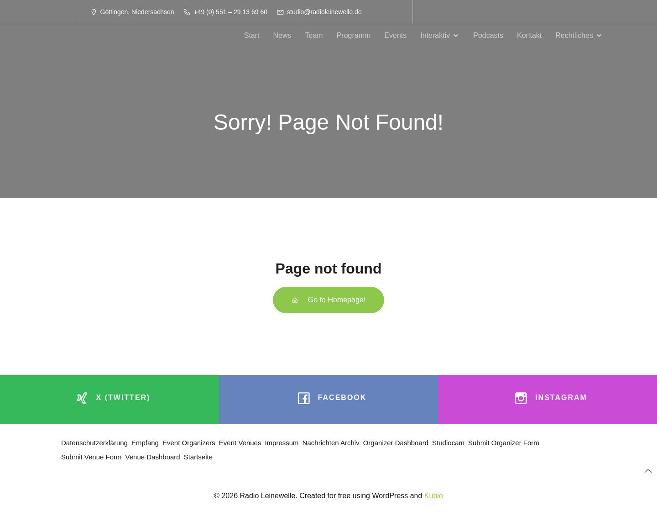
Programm (354, 35)
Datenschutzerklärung (94, 443)
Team (314, 35)
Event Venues (240, 443)
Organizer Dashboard (395, 443)
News (282, 35)
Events (395, 35)
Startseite (198, 457)
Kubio (433, 496)
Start (252, 35)
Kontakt (529, 35)
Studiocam (448, 443)
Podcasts (488, 35)
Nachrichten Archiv (331, 443)
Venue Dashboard (152, 457)
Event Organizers (188, 443)
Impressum (281, 443)
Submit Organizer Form (503, 443)
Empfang (145, 443)
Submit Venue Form (91, 457)
